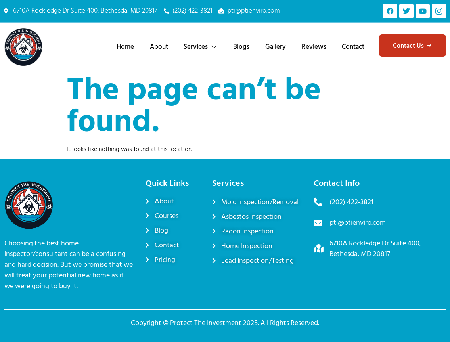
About (158, 47)
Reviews (313, 47)
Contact (353, 47)
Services (200, 47)
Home (124, 47)
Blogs (241, 47)
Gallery (275, 47)
